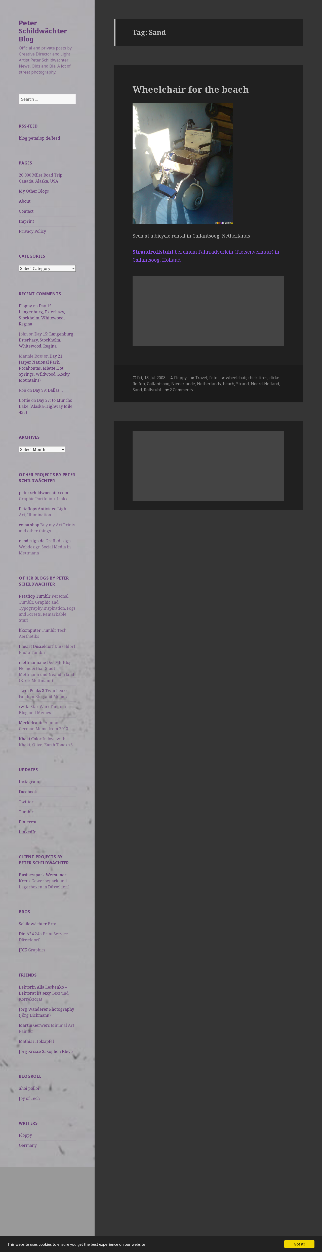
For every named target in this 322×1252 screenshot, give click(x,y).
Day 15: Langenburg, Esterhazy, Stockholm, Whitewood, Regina (46, 340)
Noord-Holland (265, 383)
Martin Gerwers (34, 1025)
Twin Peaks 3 (31, 690)
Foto (213, 377)
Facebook (28, 791)
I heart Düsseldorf (36, 646)
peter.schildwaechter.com (43, 492)
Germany (28, 1145)
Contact (26, 211)
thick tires (257, 377)
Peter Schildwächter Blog (43, 30)
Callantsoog (158, 383)
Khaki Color (30, 739)
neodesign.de (32, 541)
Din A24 (26, 934)
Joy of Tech (29, 1098)
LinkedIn (27, 832)
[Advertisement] (47, 1202)
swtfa (24, 706)
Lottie (24, 400)
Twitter (26, 802)
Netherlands (209, 383)
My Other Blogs (34, 191)
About (24, 201)
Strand (242, 383)
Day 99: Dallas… (48, 390)
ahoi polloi (29, 1088)
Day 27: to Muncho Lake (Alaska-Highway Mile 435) (45, 406)
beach (228, 383)
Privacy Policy (32, 231)
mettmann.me (32, 662)
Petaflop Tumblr (35, 596)
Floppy (25, 306)
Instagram (29, 781)
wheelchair (236, 377)
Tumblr (26, 812)
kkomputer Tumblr (37, 630)
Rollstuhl (152, 389)
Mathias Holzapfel (36, 1041)
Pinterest (27, 822)
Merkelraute (31, 722)
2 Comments (181, 389)
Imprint (26, 221)
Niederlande (183, 383)
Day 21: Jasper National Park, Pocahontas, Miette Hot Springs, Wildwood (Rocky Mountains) (44, 368)
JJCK (23, 950)
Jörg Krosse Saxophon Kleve (46, 1051)
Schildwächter (33, 924)
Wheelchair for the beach (191, 89)
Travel (201, 377)
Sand (137, 389)
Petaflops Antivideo (37, 508)
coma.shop (29, 525)
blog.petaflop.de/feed (39, 138)
